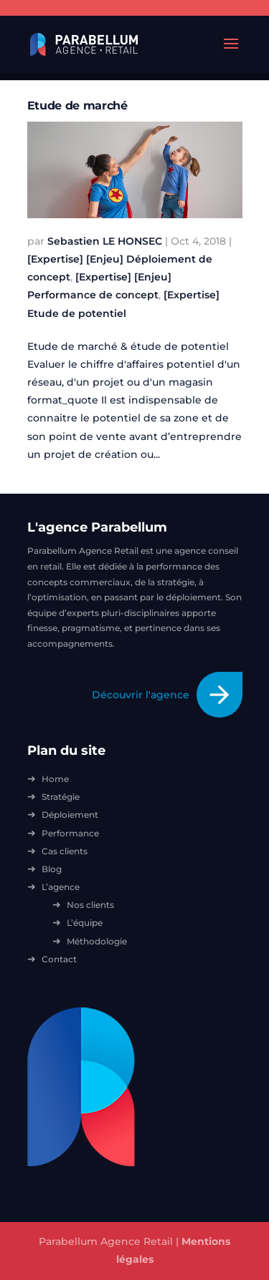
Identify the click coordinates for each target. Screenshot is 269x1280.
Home (55, 778)
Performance (70, 833)
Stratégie (61, 796)
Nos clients (90, 904)
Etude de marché (77, 105)
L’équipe (85, 922)
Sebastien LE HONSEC (104, 241)
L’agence (61, 886)
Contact (59, 959)
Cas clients (65, 851)
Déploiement (70, 814)
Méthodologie (97, 941)
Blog (52, 869)
